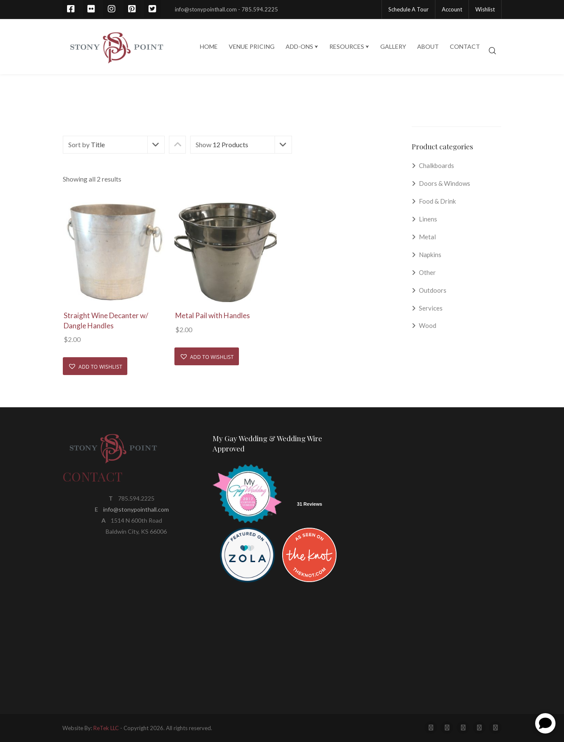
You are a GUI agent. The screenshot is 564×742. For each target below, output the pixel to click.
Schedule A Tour (408, 9)
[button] (95, 366)
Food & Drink (437, 201)
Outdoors (432, 290)
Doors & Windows (444, 183)
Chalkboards (436, 165)
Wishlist (485, 9)
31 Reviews (309, 504)
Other (427, 272)
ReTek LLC (106, 728)
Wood (427, 325)
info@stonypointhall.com (136, 509)
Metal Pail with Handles (212, 315)
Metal (427, 237)
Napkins (430, 254)
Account (452, 9)
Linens (428, 219)
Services (431, 308)
